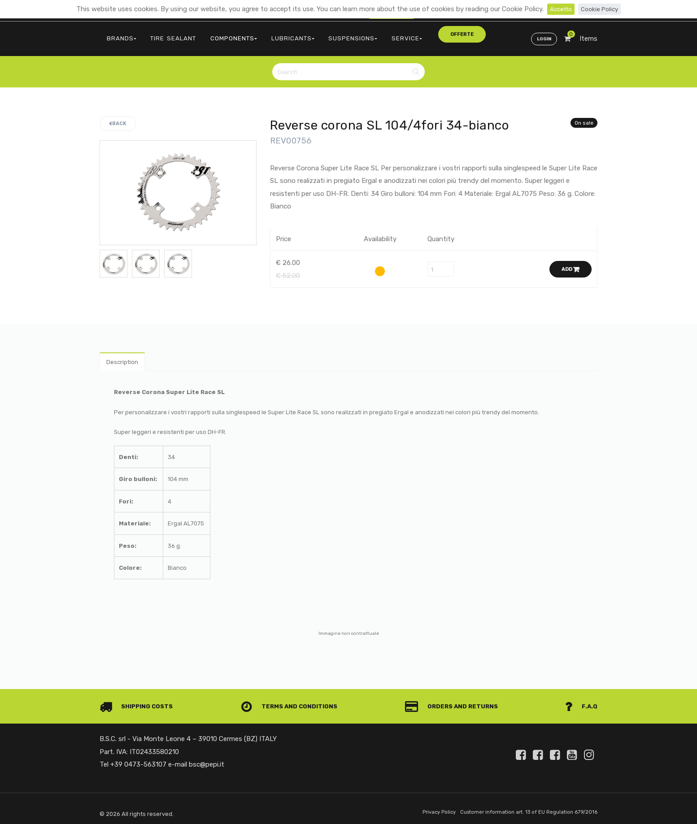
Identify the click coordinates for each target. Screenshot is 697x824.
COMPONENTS (216, 33)
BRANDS (118, 33)
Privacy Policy (423, 807)
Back (117, 116)
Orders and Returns (454, 702)
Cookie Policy (601, 9)
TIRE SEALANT (163, 33)
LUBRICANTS (268, 33)
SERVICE (367, 33)
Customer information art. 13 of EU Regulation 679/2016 (521, 807)
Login (542, 34)
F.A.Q (580, 702)
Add (570, 262)
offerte (410, 33)
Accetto (559, 9)
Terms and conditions (292, 702)
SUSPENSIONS (321, 33)
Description (125, 356)
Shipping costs (139, 702)
